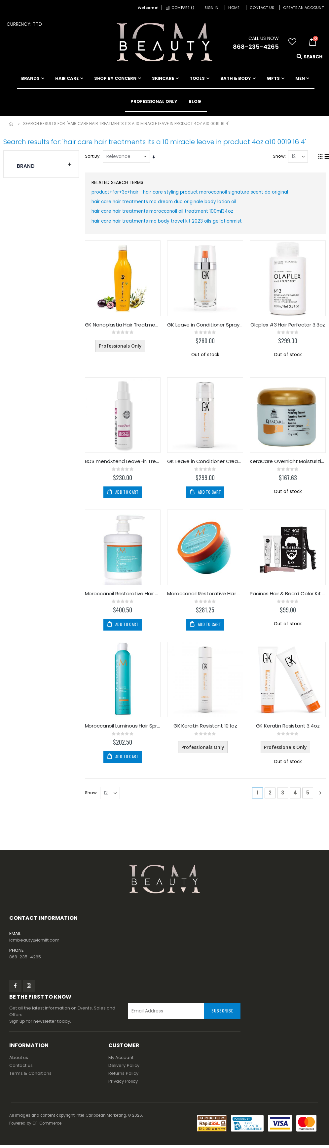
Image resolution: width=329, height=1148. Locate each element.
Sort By (93, 156)
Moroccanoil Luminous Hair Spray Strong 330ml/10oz (123, 729)
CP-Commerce (47, 1126)
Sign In (211, 7)
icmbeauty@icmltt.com (34, 943)
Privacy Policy (123, 1084)
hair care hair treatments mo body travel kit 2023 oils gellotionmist (169, 224)
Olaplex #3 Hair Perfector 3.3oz (287, 327)
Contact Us (262, 7)
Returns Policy (123, 1076)
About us (18, 1061)
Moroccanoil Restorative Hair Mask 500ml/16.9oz (123, 596)
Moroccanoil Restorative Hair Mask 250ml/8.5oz (205, 596)
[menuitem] (195, 101)
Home (233, 7)
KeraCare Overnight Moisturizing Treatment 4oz (288, 464)
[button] (292, 42)
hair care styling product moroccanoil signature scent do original (220, 193)
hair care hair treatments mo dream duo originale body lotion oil (166, 203)
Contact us (21, 1069)
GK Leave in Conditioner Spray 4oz (205, 327)
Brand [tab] (44, 165)
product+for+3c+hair (116, 193)
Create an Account (303, 7)
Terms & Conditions (30, 1076)
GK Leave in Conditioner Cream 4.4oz (205, 464)
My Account (120, 1061)
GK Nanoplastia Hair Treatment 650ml (123, 327)
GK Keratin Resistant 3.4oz (288, 729)
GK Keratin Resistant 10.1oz (206, 729)
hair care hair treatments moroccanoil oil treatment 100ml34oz (165, 213)
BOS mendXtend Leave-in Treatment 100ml (123, 464)
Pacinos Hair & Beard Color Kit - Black (288, 596)
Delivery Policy (123, 1069)
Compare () (179, 7)
